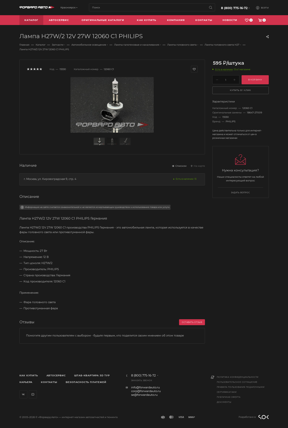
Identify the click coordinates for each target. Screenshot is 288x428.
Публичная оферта (228, 397)
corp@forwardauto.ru (146, 391)
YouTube (33, 394)
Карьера (26, 382)
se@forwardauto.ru (144, 395)
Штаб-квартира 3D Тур (92, 375)
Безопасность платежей (86, 382)
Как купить (28, 375)
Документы (224, 402)
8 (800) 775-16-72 (234, 8)
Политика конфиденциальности (238, 377)
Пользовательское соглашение (237, 382)
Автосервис (56, 375)
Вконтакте (23, 394)
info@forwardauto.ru (145, 387)
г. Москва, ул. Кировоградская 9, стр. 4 (50, 179)
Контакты (49, 382)
